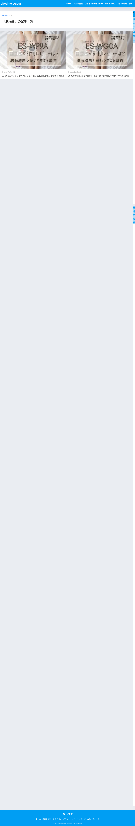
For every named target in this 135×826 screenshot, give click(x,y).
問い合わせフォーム (126, 4)
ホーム (68, 4)
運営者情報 (78, 4)
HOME (67, 814)
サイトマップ (110, 4)
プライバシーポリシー (94, 4)
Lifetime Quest (11, 3)
